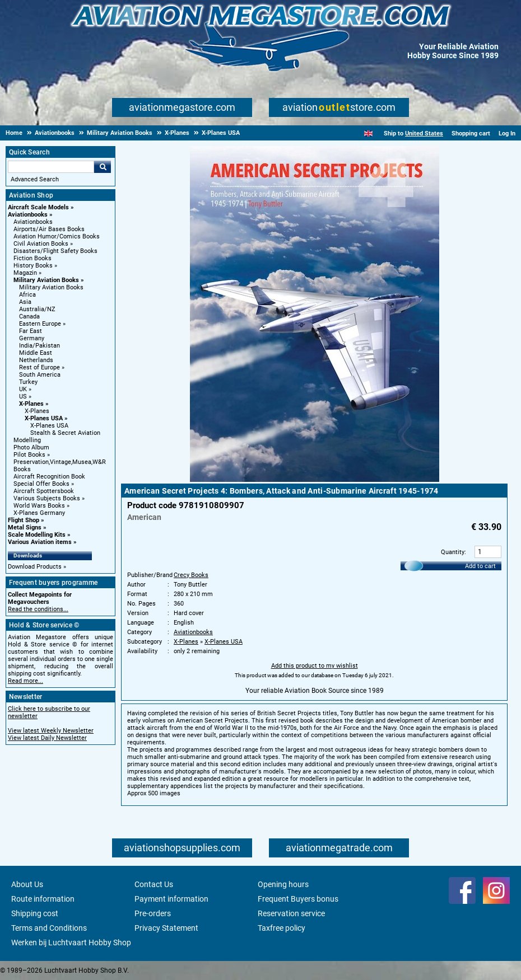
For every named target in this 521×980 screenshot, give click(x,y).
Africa (27, 294)
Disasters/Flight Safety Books (55, 251)
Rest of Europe (39, 367)
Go (102, 167)
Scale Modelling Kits (37, 534)
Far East (30, 331)
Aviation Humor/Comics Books (56, 236)
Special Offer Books (41, 483)
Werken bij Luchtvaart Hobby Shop (71, 942)
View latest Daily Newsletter (47, 738)
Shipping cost (34, 913)
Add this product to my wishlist (314, 665)
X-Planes (31, 403)
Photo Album (31, 447)
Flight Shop (23, 520)
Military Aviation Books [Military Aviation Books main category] (51, 287)
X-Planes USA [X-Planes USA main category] (49, 425)
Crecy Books (191, 575)
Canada (29, 316)
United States (424, 133)
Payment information (171, 898)
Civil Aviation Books (40, 243)
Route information (43, 898)
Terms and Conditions (49, 927)
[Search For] (51, 167)
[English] (368, 133)
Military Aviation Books (46, 280)
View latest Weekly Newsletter (51, 730)
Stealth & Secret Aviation (65, 433)
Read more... (25, 680)
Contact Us (153, 884)
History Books (33, 265)
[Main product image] (314, 480)
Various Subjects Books (46, 498)
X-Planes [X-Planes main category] (37, 411)
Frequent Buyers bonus (298, 898)
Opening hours (283, 884)
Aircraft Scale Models (38, 207)
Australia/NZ (37, 309)
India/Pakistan (39, 345)
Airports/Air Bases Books (49, 229)
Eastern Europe (40, 323)
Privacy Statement (166, 927)
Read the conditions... (38, 609)
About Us (27, 884)
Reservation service (291, 913)
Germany (31, 338)
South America (40, 374)
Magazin (25, 272)
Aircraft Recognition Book (49, 476)
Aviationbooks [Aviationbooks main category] (33, 222)
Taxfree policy (281, 927)
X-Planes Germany (39, 513)
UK (23, 389)
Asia (25, 302)
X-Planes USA (44, 418)
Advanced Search (35, 179)
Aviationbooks (28, 214)
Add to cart (480, 566)
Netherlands (36, 360)
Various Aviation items (40, 542)
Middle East (35, 353)
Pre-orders (152, 913)
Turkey (28, 382)
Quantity (452, 552)
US (23, 396)
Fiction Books (32, 258)
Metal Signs (24, 527)
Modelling (27, 440)
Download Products (35, 566)
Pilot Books (29, 454)
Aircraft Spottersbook (43, 491)
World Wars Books (39, 505)
